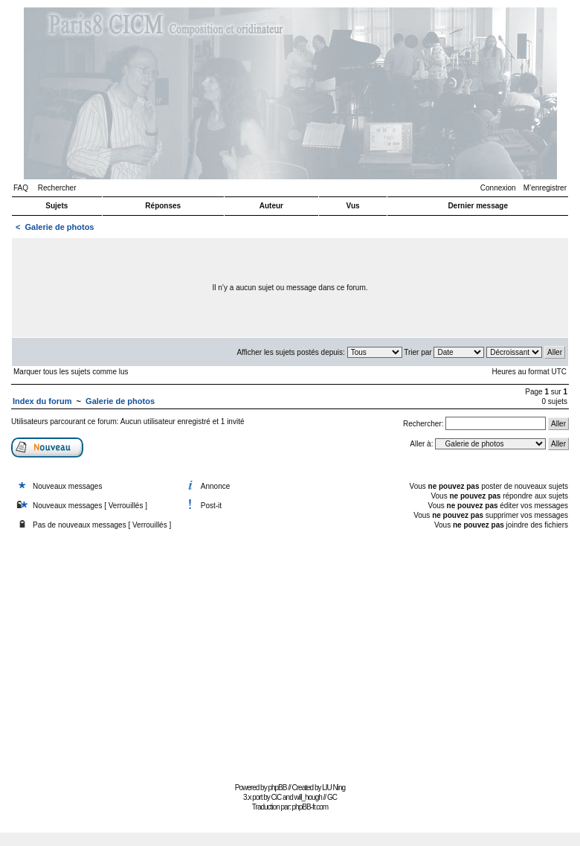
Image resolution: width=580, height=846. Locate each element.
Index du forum (42, 401)
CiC (276, 797)
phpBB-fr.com (310, 807)
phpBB (277, 787)
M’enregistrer (545, 188)
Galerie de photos (59, 226)
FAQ (20, 188)
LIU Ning (333, 787)
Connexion (498, 188)
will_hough (308, 797)
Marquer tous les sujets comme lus (71, 372)
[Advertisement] (290, 658)
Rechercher (57, 188)
